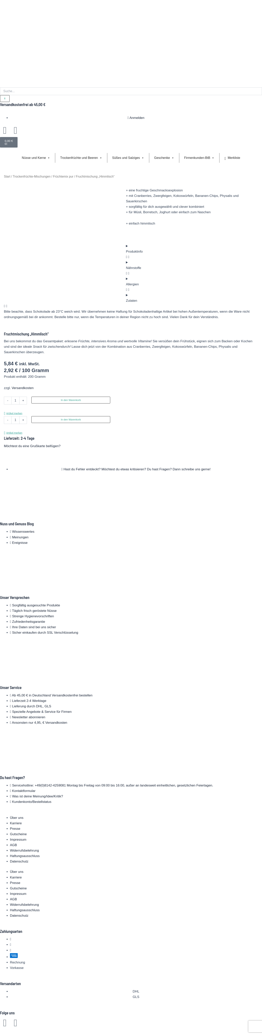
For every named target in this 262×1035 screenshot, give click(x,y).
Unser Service (11, 687)
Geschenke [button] (164, 158)
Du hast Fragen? (12, 777)
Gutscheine (18, 834)
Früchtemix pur (63, 176)
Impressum (18, 839)
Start (7, 176)
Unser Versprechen (14, 597)
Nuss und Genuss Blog (17, 523)
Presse (15, 829)
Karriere (16, 823)
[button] (13, 413)
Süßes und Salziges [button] (128, 158)
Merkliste (232, 157)
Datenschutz (19, 861)
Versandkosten (23, 388)
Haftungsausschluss (25, 856)
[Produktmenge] (15, 400)
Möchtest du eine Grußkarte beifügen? (32, 446)
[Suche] (5, 98)
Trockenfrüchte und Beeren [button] (81, 158)
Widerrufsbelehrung (24, 850)
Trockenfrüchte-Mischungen (32, 176)
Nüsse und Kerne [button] (36, 158)
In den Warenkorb (71, 400)
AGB (13, 845)
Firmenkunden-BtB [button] (199, 158)
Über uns (16, 818)
